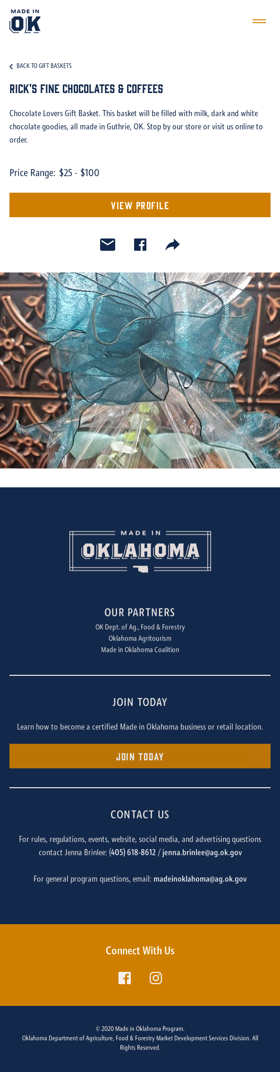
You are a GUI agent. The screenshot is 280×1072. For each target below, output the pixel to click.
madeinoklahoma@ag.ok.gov (199, 879)
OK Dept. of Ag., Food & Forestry (140, 627)
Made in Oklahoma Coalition (140, 650)
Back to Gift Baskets (44, 66)
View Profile (140, 205)
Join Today (140, 756)
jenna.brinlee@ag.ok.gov (202, 853)
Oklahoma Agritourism (140, 639)
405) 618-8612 (133, 853)
